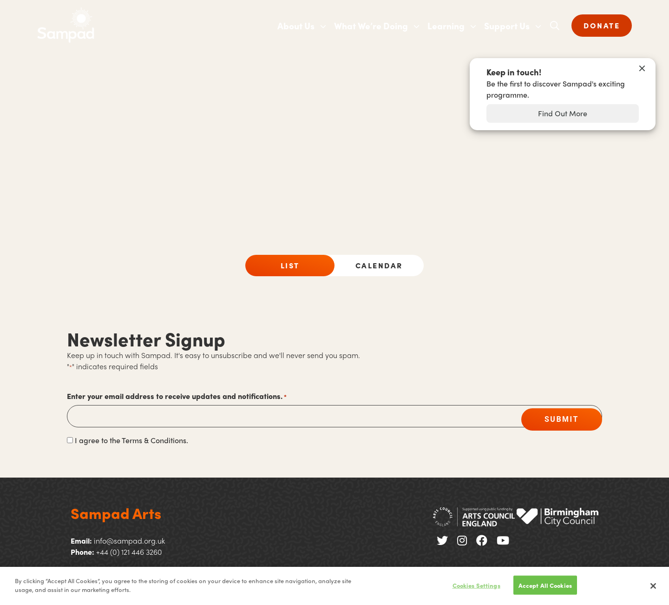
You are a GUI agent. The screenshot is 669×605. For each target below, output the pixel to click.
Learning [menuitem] (446, 25)
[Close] (653, 589)
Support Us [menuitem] (507, 25)
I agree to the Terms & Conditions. (131, 440)
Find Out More (562, 113)
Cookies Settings (476, 588)
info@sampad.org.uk (129, 540)
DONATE (602, 25)
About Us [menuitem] (296, 25)
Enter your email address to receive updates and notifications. (177, 396)
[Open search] (555, 25)
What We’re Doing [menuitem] (371, 25)
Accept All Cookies (545, 588)
